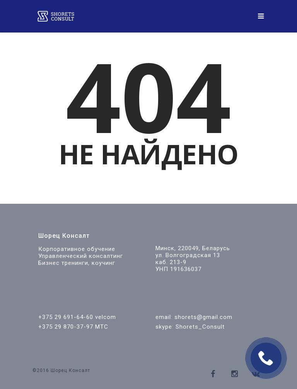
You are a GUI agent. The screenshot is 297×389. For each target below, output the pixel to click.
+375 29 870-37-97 (65, 326)
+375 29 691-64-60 (65, 317)
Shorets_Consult (200, 326)
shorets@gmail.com (203, 317)
